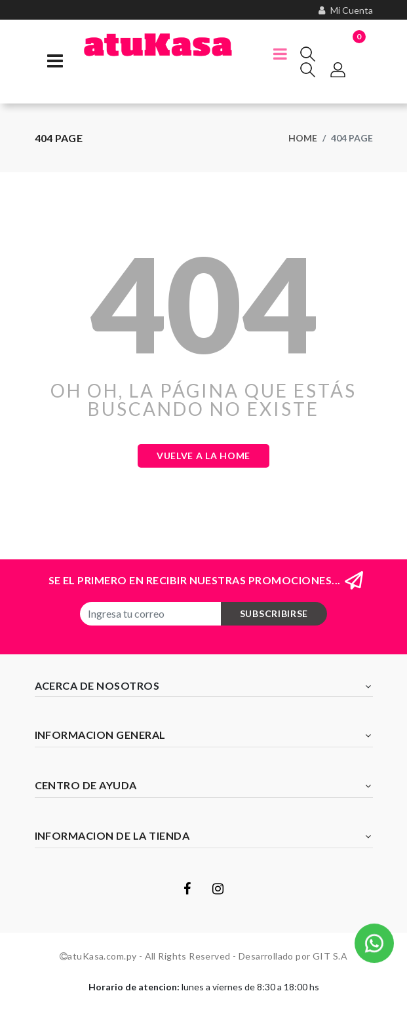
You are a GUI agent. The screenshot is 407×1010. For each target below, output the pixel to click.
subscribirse (274, 613)
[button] (374, 944)
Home (302, 137)
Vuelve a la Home (203, 455)
